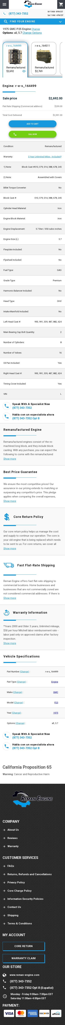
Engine (54, 682)
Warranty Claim (23, 958)
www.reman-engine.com (24, 975)
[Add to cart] (33, 123)
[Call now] (33, 134)
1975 (55, 713)
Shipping (10, 915)
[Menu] (4, 4)
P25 (56, 702)
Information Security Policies (23, 899)
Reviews (10, 838)
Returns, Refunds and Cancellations (27, 874)
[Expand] (60, 21)
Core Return (23, 946)
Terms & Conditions (17, 923)
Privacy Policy (14, 882)
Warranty (11, 846)
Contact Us (12, 907)
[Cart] (61, 4)
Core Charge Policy (17, 891)
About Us (11, 830)
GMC (55, 692)
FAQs (8, 866)
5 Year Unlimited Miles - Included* (45, 156)
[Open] (24, 71)
